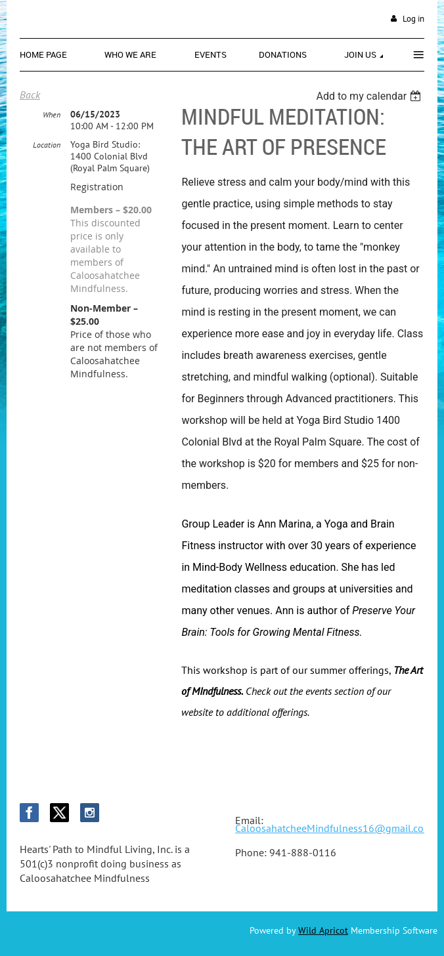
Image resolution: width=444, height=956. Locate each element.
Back (30, 94)
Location (46, 145)
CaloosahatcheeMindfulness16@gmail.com (333, 828)
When (51, 114)
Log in (413, 18)
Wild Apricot (323, 930)
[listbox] (370, 96)
